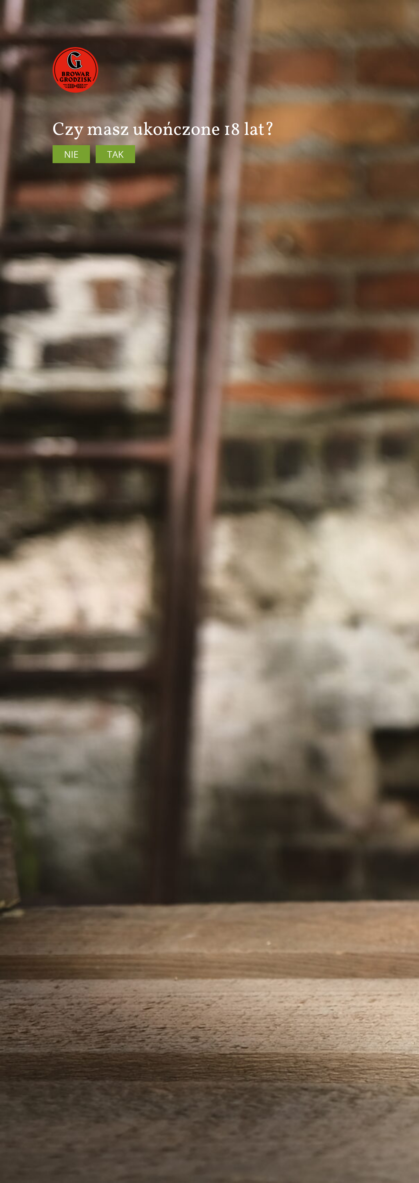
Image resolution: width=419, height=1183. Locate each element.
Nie (71, 154)
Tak (115, 154)
